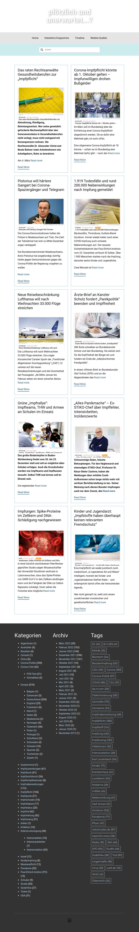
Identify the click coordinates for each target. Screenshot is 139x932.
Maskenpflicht (28, 864)
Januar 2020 (66, 729)
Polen (30, 730)
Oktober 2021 (66, 662)
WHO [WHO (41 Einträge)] (97, 874)
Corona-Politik (28, 662)
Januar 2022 (66, 651)
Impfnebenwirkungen (32, 784)
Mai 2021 (64, 682)
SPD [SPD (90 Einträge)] (97, 848)
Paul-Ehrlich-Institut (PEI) (34, 872)
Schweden (32, 742)
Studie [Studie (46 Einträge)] (112, 848)
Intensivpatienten (36, 841)
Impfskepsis (27, 803)
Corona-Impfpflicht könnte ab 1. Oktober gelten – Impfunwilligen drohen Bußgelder (95, 76)
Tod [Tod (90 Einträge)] (117, 855)
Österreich (32, 726)
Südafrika (26, 887)
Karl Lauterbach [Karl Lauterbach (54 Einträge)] (104, 759)
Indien (24, 823)
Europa (24, 684)
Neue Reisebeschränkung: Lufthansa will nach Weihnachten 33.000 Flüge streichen (39, 301)
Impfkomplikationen (31, 780)
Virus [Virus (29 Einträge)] (97, 868)
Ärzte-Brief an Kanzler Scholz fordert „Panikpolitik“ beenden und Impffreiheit (97, 299)
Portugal (31, 734)
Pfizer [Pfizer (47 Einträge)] (98, 823)
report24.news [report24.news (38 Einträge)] (103, 836)
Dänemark (32, 695)
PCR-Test (32, 673)
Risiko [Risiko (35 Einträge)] (98, 842)
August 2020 (66, 717)
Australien (26, 647)
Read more (36, 160)
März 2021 (64, 690)
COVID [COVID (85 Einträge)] (98, 682)
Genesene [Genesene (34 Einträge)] (101, 708)
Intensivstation (35, 849)
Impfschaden (28, 799)
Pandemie (26, 868)
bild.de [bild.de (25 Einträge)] (98, 650)
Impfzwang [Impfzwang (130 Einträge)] (102, 740)
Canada (25, 655)
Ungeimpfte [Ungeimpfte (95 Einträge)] (102, 861)
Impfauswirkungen (31, 768)
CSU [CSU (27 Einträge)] (114, 682)
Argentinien (27, 643)
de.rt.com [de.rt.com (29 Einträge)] (100, 689)
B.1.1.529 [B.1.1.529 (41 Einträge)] (110, 644)
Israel (23, 856)
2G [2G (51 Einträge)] (96, 644)
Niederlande (33, 718)
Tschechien (33, 754)
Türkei (24, 891)
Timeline (79, 38)
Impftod (25, 811)
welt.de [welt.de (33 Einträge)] (114, 868)
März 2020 (64, 725)
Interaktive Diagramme (56, 38)
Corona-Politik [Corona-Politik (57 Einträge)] (103, 676)
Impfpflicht (26, 792)
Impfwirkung (27, 815)
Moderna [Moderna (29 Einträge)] (100, 784)
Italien (30, 715)
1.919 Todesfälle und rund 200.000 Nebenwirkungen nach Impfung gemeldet (95, 185)
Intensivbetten (34, 838)
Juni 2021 (64, 678)
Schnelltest (33, 677)
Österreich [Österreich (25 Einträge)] (101, 880)
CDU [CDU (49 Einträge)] (97, 669)
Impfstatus (26, 807)
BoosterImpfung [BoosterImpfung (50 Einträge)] (105, 663)
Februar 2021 (66, 694)
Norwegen (32, 722)
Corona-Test (27, 666)
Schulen (25, 880)
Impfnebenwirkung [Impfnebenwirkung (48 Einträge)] (106, 714)
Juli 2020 (64, 721)
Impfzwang (27, 819)
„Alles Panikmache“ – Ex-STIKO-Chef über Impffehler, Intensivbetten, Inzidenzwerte (96, 409)
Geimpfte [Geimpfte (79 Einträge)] (100, 701)
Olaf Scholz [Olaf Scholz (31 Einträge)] (101, 804)
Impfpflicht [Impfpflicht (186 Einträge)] (102, 720)
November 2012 (67, 733)
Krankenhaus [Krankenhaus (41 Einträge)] (102, 772)
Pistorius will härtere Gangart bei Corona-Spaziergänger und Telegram (41, 185)
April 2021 (64, 686)
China (24, 659)
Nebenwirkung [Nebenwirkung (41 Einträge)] (103, 797)
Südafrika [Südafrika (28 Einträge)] (100, 855)
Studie (24, 883)
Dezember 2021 (67, 655)
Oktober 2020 (66, 709)
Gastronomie (28, 764)
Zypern (30, 757)
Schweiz (31, 746)
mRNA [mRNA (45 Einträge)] (98, 791)
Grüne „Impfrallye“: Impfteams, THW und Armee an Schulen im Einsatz (41, 407)
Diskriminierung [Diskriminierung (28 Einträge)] (104, 695)
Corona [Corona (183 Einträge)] (114, 669)
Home (35, 38)
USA (23, 895)
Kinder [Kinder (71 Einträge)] (98, 765)
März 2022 (64, 643)
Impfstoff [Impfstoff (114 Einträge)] (100, 727)
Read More (23, 167)
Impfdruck (26, 772)
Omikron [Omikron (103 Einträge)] (100, 810)
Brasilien (25, 651)
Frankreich (32, 707)
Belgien (31, 691)
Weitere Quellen (98, 38)
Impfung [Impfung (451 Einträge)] (100, 733)
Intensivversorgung (31, 831)
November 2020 (67, 705)
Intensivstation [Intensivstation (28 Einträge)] (103, 752)
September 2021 (68, 666)
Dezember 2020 (67, 701)
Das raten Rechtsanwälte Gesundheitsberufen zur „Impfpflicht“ (38, 74)
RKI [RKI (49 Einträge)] (112, 842)
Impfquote (26, 796)
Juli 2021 (64, 674)
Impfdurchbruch (29, 776)
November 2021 (67, 659)
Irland (30, 711)
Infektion (25, 827)
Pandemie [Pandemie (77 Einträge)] (101, 816)
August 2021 (66, 670)
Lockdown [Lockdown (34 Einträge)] (101, 778)
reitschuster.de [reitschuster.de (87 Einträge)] (103, 829)
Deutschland (33, 699)
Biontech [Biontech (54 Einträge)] (100, 657)
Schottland (32, 738)
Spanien (31, 750)
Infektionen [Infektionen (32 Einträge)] (101, 746)
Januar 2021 (66, 698)
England (31, 703)
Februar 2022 (66, 647)
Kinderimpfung (29, 860)
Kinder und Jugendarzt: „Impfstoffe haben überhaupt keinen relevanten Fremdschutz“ (97, 518)
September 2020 (68, 713)
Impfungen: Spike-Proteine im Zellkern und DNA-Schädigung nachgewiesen (39, 515)
